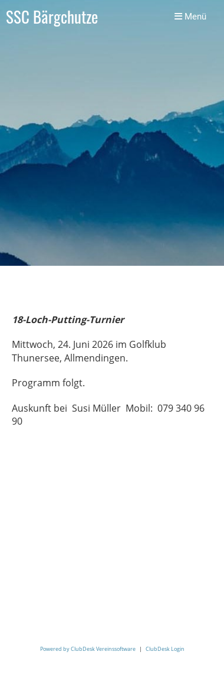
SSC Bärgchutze (52, 17)
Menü (190, 16)
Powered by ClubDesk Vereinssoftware (88, 649)
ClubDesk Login (165, 649)
